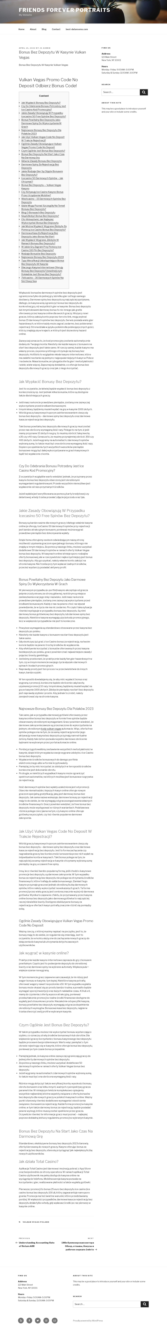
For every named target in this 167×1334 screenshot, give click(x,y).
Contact (56, 29)
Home (21, 29)
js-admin (45, 48)
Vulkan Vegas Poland (36, 1222)
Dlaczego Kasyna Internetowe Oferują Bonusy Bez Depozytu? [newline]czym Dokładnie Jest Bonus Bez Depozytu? (42, 270)
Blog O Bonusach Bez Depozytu (38, 212)
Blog (44, 29)
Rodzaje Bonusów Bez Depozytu (38, 253)
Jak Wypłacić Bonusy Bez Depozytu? (41, 102)
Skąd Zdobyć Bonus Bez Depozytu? (40, 215)
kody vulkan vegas (51, 728)
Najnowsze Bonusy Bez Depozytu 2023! (42, 256)
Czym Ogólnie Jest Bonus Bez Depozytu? (43, 150)
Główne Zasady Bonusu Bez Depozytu (41, 160)
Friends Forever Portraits (64, 10)
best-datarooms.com (77, 29)
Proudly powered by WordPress (88, 1320)
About (33, 29)
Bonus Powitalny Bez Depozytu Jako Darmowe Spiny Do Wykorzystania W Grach (41, 123)
